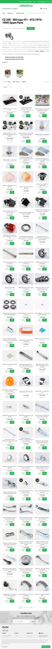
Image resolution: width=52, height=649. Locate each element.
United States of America (26, 1)
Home (3, 13)
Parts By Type (10, 13)
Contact (29, 635)
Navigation (6, 8)
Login (49, 1)
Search (14, 9)
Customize (5, 646)
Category (5, 87)
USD (34, 1)
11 (31, 607)
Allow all (46, 646)
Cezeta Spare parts (20, 13)
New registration (41, 1)
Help (16, 635)
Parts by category (7, 635)
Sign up (34, 621)
